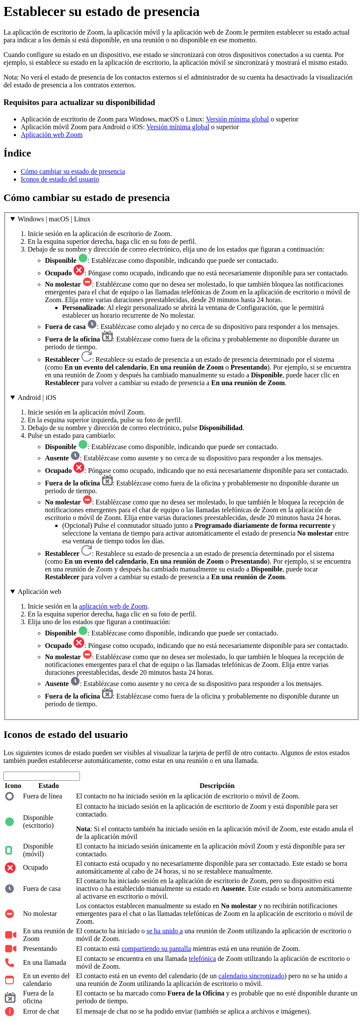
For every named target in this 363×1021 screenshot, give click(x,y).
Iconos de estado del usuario (60, 179)
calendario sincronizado (251, 976)
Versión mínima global (237, 119)
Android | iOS (37, 397)
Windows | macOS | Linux (54, 219)
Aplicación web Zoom (52, 134)
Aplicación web (39, 591)
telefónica (202, 958)
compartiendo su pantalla (156, 948)
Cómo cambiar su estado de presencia (73, 171)
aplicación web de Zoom (113, 606)
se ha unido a (164, 931)
